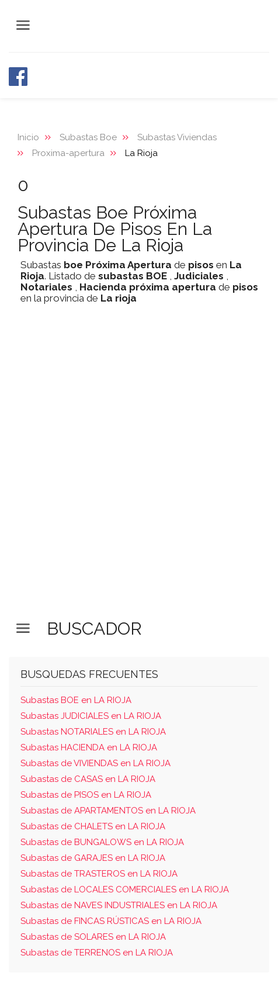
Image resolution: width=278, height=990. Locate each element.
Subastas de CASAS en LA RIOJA (87, 779)
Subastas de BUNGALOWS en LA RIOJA (102, 842)
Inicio (28, 137)
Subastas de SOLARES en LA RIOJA (93, 937)
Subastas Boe (88, 137)
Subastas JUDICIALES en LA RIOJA (90, 716)
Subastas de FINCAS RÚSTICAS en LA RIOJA (110, 921)
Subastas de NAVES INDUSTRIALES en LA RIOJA (118, 905)
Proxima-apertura (68, 153)
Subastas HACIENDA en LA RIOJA (88, 747)
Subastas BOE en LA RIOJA (75, 700)
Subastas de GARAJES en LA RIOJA (92, 858)
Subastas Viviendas (177, 137)
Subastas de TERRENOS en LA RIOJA (96, 952)
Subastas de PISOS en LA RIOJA (85, 795)
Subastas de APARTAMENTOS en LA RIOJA (108, 810)
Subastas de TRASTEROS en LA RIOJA (99, 873)
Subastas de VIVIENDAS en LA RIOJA (95, 763)
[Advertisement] (139, 466)
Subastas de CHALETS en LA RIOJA (92, 826)
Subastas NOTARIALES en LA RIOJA (93, 731)
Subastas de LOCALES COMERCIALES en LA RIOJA (124, 889)
